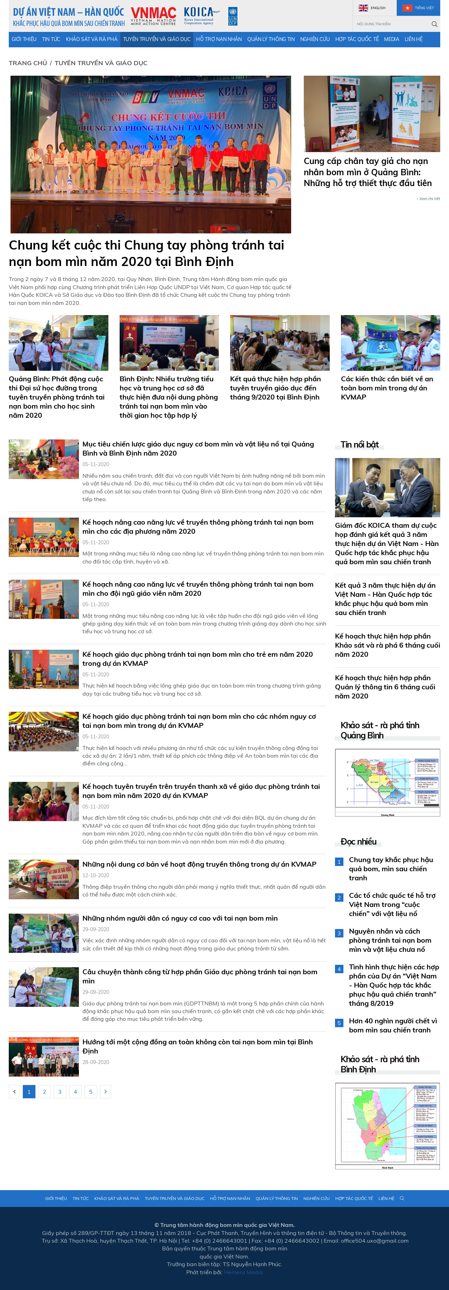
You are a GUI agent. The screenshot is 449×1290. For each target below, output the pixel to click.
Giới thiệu (24, 39)
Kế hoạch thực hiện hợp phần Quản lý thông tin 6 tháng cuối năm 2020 (385, 686)
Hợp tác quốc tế (357, 39)
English (372, 8)
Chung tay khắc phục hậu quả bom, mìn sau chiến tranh (391, 868)
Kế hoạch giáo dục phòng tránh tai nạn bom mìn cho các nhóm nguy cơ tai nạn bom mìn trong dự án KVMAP (199, 721)
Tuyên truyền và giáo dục (157, 39)
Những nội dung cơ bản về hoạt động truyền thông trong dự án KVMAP (199, 864)
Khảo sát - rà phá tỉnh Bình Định (380, 1064)
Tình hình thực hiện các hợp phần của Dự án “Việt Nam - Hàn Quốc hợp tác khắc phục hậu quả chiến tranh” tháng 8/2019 (394, 985)
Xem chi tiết (428, 198)
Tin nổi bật (359, 444)
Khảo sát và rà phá (92, 39)
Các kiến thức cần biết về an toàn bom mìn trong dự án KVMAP (387, 387)
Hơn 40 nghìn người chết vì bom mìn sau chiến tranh (393, 1025)
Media (391, 39)
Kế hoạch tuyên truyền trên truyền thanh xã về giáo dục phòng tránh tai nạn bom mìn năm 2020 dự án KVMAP (201, 791)
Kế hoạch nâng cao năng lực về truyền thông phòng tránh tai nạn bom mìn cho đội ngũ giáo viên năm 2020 (198, 589)
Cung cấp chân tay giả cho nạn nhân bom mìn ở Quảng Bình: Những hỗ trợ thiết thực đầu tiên (368, 172)
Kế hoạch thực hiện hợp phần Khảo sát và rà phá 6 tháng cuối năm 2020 (387, 645)
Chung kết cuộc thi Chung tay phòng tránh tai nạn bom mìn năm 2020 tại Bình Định (146, 253)
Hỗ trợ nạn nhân (219, 39)
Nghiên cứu (315, 39)
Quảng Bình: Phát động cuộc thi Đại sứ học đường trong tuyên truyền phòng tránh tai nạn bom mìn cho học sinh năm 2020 (57, 396)
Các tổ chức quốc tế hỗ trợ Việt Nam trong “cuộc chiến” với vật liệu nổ (392, 904)
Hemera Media (243, 1272)
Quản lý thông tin (271, 39)
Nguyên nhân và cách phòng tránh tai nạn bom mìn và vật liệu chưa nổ (390, 940)
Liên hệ (414, 39)
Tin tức (51, 39)
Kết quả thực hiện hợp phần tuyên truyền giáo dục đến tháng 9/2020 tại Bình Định (275, 387)
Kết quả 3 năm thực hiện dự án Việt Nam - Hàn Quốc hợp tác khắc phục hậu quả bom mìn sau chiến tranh (385, 599)
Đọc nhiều (358, 842)
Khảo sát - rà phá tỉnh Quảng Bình (380, 730)
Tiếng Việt (418, 8)
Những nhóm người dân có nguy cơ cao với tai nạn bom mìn (180, 918)
